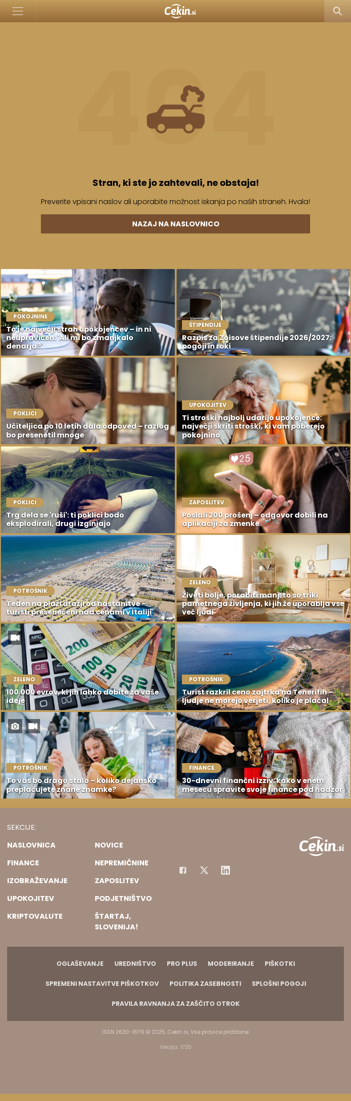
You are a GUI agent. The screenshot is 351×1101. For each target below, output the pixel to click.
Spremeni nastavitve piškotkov (102, 983)
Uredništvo (135, 963)
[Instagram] (225, 870)
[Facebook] (183, 870)
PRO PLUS (182, 963)
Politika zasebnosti (205, 983)
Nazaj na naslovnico (175, 224)
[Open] (18, 11)
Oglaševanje (80, 963)
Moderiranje (231, 963)
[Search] (337, 11)
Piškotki (280, 963)
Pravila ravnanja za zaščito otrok (176, 1003)
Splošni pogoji (279, 983)
